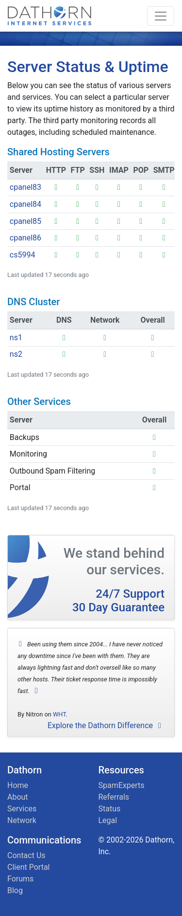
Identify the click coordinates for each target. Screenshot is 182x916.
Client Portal (28, 867)
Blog (15, 890)
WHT (59, 714)
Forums (20, 878)
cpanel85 (25, 221)
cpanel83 (25, 187)
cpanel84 (25, 204)
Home (17, 785)
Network (21, 820)
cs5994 (22, 254)
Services (21, 808)
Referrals (114, 797)
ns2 (16, 354)
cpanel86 (25, 237)
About (17, 797)
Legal (108, 820)
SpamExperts (122, 785)
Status (110, 808)
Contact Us (26, 855)
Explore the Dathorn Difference (106, 725)
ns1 (16, 337)
